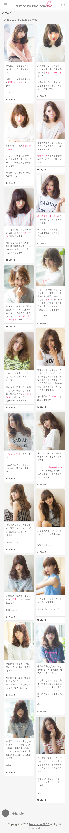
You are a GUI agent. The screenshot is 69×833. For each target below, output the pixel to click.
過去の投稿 (13, 813)
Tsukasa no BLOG (39, 824)
